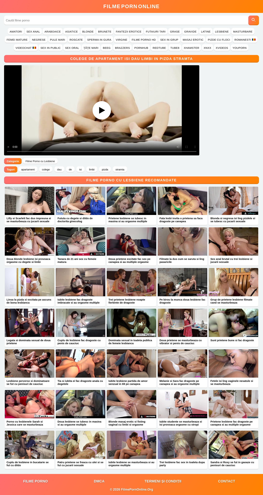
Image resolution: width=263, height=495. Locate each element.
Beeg (107, 47)
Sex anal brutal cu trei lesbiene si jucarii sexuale (231, 260)
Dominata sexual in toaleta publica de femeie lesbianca (130, 342)
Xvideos (222, 47)
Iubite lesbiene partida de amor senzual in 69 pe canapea (128, 382)
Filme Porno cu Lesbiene (40, 161)
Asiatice (71, 31)
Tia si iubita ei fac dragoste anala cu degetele (80, 382)
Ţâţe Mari (91, 47)
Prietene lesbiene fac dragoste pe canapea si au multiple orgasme (231, 423)
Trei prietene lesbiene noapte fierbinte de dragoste (126, 301)
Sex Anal (33, 31)
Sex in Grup (169, 39)
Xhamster (191, 47)
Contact (226, 481)
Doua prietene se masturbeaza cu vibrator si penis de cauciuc (180, 342)
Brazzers (122, 47)
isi (80, 169)
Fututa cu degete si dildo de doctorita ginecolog (75, 220)
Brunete (104, 31)
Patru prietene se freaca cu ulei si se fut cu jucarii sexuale (80, 464)
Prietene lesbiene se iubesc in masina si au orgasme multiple (127, 220)
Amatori (16, 31)
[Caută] (253, 20)
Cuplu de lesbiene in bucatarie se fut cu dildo (28, 464)
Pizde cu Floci (219, 39)
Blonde (88, 31)
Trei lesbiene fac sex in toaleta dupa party (182, 464)
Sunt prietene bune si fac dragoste (232, 340)
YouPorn (240, 47)
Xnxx (207, 47)
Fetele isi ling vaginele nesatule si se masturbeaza (231, 382)
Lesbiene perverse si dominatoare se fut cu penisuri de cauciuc (28, 382)
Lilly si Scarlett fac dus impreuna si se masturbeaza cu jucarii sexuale (29, 220)
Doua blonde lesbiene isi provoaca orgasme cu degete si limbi (28, 260)
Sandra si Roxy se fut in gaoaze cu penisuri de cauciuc (232, 464)
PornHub (141, 47)
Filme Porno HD (144, 39)
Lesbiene (222, 31)
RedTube (159, 47)
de (70, 169)
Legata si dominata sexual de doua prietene (28, 342)
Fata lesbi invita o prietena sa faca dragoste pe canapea (180, 220)
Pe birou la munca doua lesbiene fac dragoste (182, 301)
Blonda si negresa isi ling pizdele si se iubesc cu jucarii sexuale (232, 220)
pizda (105, 169)
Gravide (190, 31)
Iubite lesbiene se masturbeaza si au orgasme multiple (131, 464)
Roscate (76, 39)
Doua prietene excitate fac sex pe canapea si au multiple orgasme (129, 260)
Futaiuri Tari (156, 31)
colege (46, 169)
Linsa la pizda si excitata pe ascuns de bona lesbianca (29, 301)
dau (59, 169)
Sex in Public (51, 47)
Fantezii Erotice (129, 31)
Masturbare (242, 31)
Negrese (39, 39)
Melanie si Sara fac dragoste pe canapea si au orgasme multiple (179, 382)
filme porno (35, 481)
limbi (92, 169)
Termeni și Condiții (163, 481)
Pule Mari (57, 39)
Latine (206, 31)
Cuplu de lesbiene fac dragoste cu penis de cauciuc (79, 342)
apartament (28, 169)
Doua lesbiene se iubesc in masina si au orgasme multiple (79, 423)
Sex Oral (72, 47)
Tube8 (174, 47)
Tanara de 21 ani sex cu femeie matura (77, 260)
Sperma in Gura (99, 39)
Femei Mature (17, 39)
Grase (175, 31)
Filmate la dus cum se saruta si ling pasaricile (181, 260)
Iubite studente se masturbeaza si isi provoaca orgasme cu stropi (180, 423)
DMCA (99, 481)
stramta (120, 169)
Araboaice (52, 31)
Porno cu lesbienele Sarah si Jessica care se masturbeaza (25, 423)
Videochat (26, 47)
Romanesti (245, 39)
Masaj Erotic (193, 39)
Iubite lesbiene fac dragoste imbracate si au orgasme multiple (79, 301)
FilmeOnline (131, 6)
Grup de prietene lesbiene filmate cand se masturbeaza (231, 301)
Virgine (121, 39)
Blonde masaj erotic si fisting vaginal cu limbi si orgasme (126, 423)
